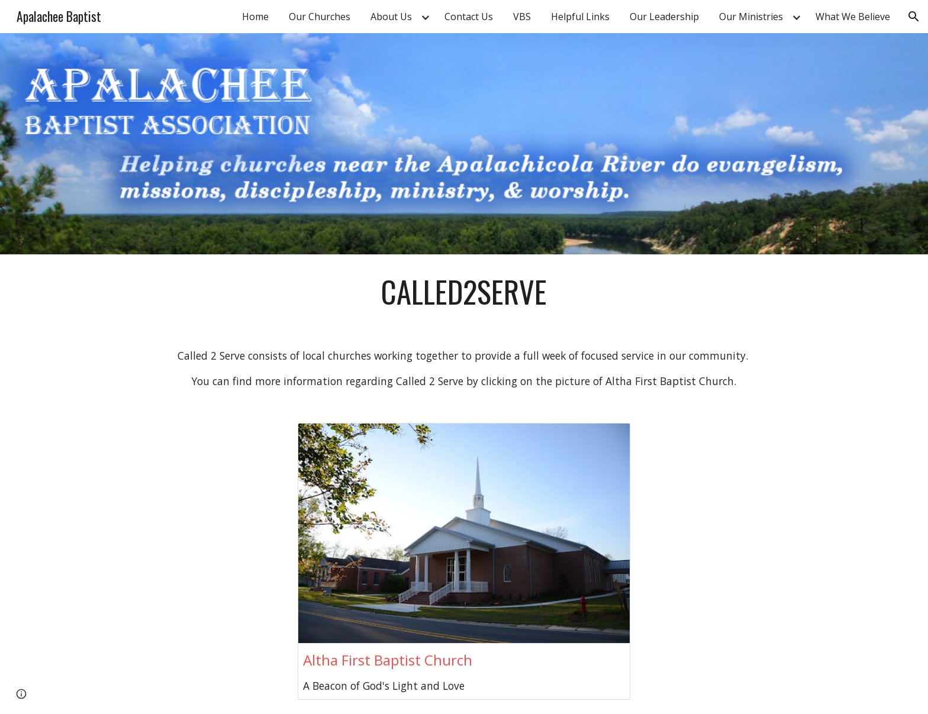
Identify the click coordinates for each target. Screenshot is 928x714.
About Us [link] (391, 16)
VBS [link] (522, 16)
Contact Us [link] (468, 16)
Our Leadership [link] (664, 16)
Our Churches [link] (319, 16)
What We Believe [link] (853, 16)
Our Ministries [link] (751, 16)
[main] (464, 292)
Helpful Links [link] (580, 16)
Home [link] (255, 16)
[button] (914, 16)
